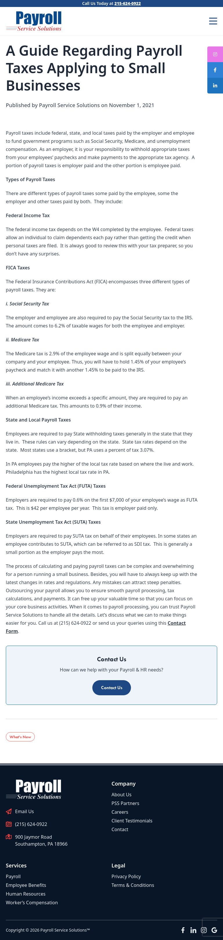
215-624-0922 (127, 3)
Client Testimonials (132, 820)
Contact (120, 829)
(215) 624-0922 (31, 824)
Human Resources (26, 894)
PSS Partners (125, 803)
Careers (120, 812)
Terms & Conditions (133, 885)
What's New (20, 736)
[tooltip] (215, 70)
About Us (122, 794)
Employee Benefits (26, 885)
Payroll (13, 876)
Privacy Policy (126, 876)
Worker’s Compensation (32, 902)
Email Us (24, 811)
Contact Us (111, 688)
